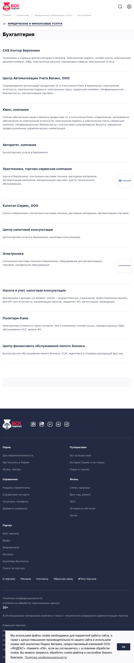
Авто (72, 501)
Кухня (73, 515)
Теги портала (87, 578)
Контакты (42, 578)
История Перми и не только (87, 462)
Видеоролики (11, 547)
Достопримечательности (18, 455)
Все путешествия (80, 455)
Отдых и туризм (79, 469)
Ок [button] (123, 646)
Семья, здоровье (80, 487)
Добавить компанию (15, 508)
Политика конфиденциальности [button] (46, 657)
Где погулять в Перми (16, 462)
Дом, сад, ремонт (80, 494)
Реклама (25, 578)
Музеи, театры (12, 469)
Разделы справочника (16, 487)
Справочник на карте (16, 494)
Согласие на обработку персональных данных (31, 603)
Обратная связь (63, 578)
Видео (6, 540)
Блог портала (11, 533)
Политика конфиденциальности (22, 598)
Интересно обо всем (82, 508)
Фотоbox (8, 554)
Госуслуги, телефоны (15, 501)
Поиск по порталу (14, 568)
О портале (9, 578)
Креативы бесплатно (15, 561)
